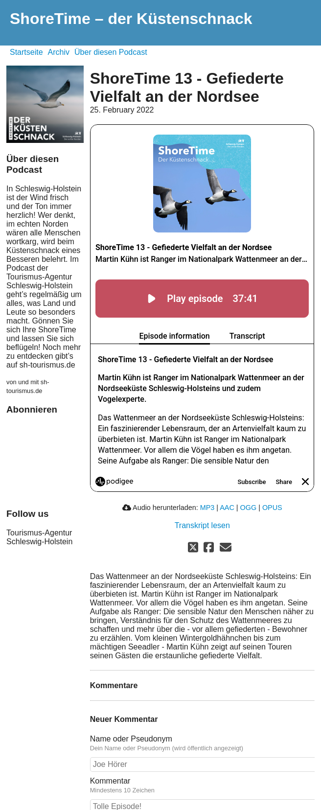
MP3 (207, 507)
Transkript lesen (202, 525)
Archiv (58, 52)
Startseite (26, 52)
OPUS (272, 507)
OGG (248, 507)
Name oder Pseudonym (202, 743)
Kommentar (202, 785)
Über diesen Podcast (110, 52)
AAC (227, 507)
